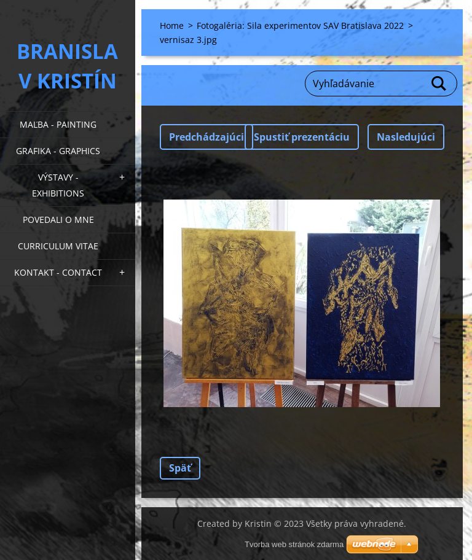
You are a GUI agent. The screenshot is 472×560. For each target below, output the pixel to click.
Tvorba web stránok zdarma (294, 544)
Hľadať (439, 83)
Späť (180, 468)
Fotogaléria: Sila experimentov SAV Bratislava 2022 (300, 25)
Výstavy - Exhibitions (58, 185)
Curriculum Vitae (58, 246)
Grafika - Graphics (58, 151)
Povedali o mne (58, 219)
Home (172, 25)
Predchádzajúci (206, 137)
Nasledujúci (406, 137)
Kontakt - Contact (58, 272)
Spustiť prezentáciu (302, 137)
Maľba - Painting (58, 124)
